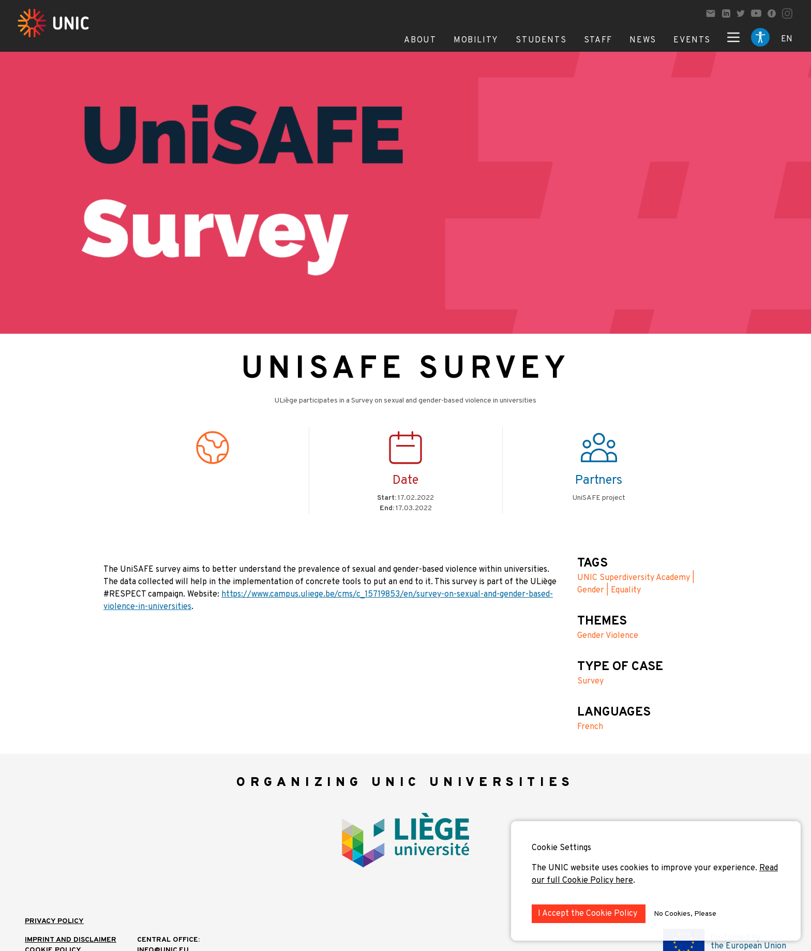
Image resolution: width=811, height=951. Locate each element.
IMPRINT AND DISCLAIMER (70, 939)
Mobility (476, 40)
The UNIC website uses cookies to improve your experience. (645, 868)
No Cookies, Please (685, 914)
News (642, 40)
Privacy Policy (54, 921)
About (420, 40)
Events (692, 40)
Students (541, 40)
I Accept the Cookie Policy (588, 914)
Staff (598, 40)
